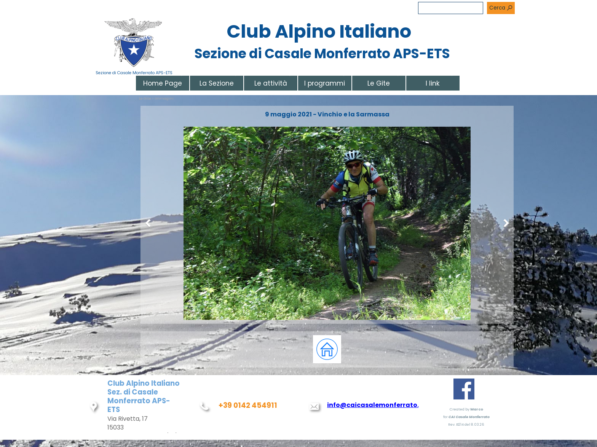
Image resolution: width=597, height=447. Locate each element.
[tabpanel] (327, 349)
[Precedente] (149, 223)
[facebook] (463, 389)
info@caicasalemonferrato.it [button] (375, 405)
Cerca (497, 7)
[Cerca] (450, 8)
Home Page (162, 83)
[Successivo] (504, 223)
